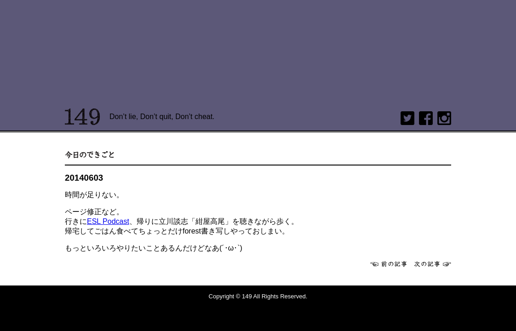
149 (82, 116)
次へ (432, 264)
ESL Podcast (108, 221)
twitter (407, 118)
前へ (388, 264)
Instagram (444, 118)
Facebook (426, 118)
